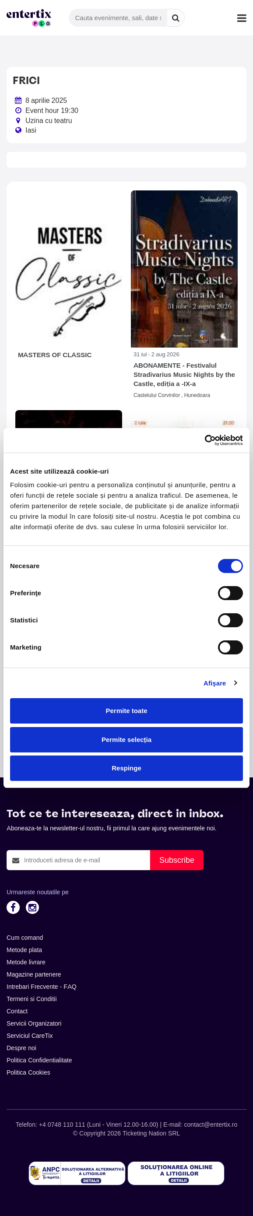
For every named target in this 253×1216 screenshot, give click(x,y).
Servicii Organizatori (34, 1023)
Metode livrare (26, 962)
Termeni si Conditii (32, 999)
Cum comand (25, 938)
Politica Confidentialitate (39, 1060)
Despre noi (21, 1048)
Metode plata (24, 950)
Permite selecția (126, 739)
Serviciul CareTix (30, 1036)
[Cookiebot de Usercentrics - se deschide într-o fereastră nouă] (204, 440)
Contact (17, 1011)
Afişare (215, 683)
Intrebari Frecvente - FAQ (42, 987)
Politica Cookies (28, 1072)
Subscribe (176, 860)
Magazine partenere (34, 974)
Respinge (126, 768)
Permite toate (126, 710)
